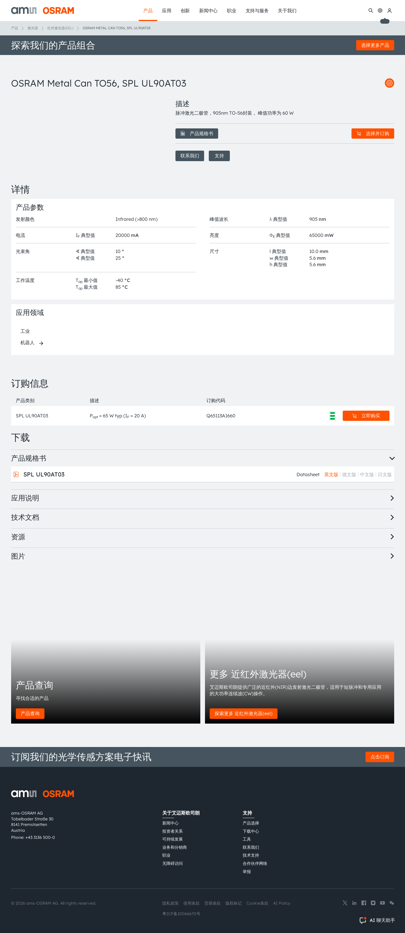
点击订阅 (379, 757)
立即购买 (366, 416)
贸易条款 (212, 903)
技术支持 (251, 855)
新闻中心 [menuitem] (208, 10)
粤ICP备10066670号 (181, 913)
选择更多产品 (375, 45)
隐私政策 (170, 903)
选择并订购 (372, 133)
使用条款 (191, 903)
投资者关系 (172, 831)
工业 (25, 331)
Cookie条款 (257, 903)
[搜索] (370, 10)
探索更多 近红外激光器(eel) (244, 713)
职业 (166, 855)
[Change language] (380, 10)
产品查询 (30, 713)
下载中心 (251, 831)
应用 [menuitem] (166, 10)
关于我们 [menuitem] (287, 10)
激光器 (32, 28)
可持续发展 (172, 839)
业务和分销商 (174, 847)
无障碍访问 (172, 863)
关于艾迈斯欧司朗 (181, 813)
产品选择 (251, 823)
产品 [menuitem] (148, 10)
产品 (14, 28)
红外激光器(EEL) (60, 28)
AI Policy (281, 903)
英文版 (331, 474)
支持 (219, 156)
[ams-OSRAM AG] (42, 10)
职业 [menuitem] (231, 10)
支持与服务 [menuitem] (257, 10)
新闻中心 (170, 823)
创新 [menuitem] (185, 10)
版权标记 (233, 903)
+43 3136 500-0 (40, 837)
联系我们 (189, 156)
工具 (247, 839)
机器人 (27, 342)
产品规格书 (196, 133)
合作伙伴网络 (255, 863)
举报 (247, 871)
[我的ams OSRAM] (389, 10)
